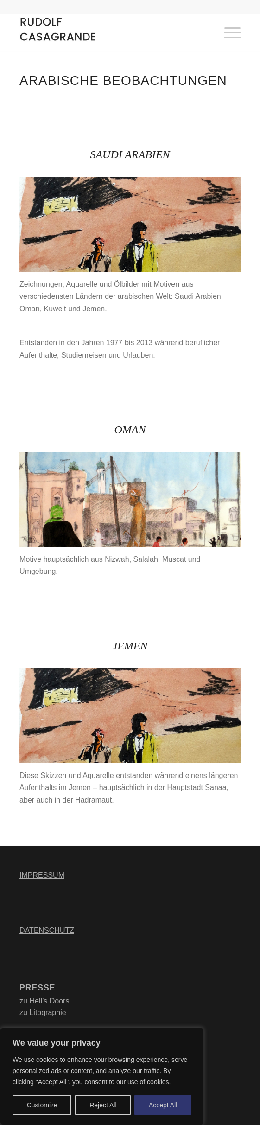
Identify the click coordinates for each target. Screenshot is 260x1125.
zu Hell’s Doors (44, 1001)
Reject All (102, 1105)
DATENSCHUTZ (46, 930)
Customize (42, 1105)
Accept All (163, 1105)
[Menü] (228, 32)
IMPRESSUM (41, 875)
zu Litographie (42, 1012)
